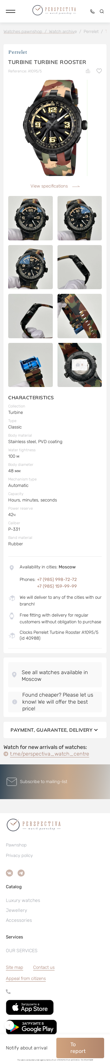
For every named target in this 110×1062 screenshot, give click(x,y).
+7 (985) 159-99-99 (57, 586)
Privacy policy (19, 855)
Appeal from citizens (26, 978)
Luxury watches (23, 900)
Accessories (19, 920)
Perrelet (17, 52)
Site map (14, 967)
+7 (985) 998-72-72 (57, 579)
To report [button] (78, 1047)
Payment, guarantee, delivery (55, 729)
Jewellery (16, 910)
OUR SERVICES (22, 950)
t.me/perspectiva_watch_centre (49, 754)
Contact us (44, 967)
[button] (10, 11)
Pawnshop (16, 845)
